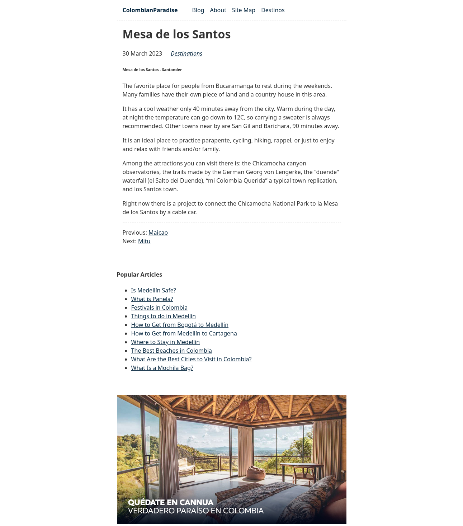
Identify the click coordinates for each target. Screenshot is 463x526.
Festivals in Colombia (159, 307)
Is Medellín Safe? (153, 290)
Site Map (243, 10)
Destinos (273, 10)
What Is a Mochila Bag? (162, 368)
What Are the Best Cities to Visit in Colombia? (191, 359)
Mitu (144, 241)
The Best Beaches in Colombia (171, 350)
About (218, 10)
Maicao (158, 232)
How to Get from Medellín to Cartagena (184, 333)
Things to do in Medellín (163, 316)
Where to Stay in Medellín (165, 342)
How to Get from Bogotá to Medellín (180, 325)
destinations (186, 53)
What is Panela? (152, 299)
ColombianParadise (150, 10)
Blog (198, 10)
